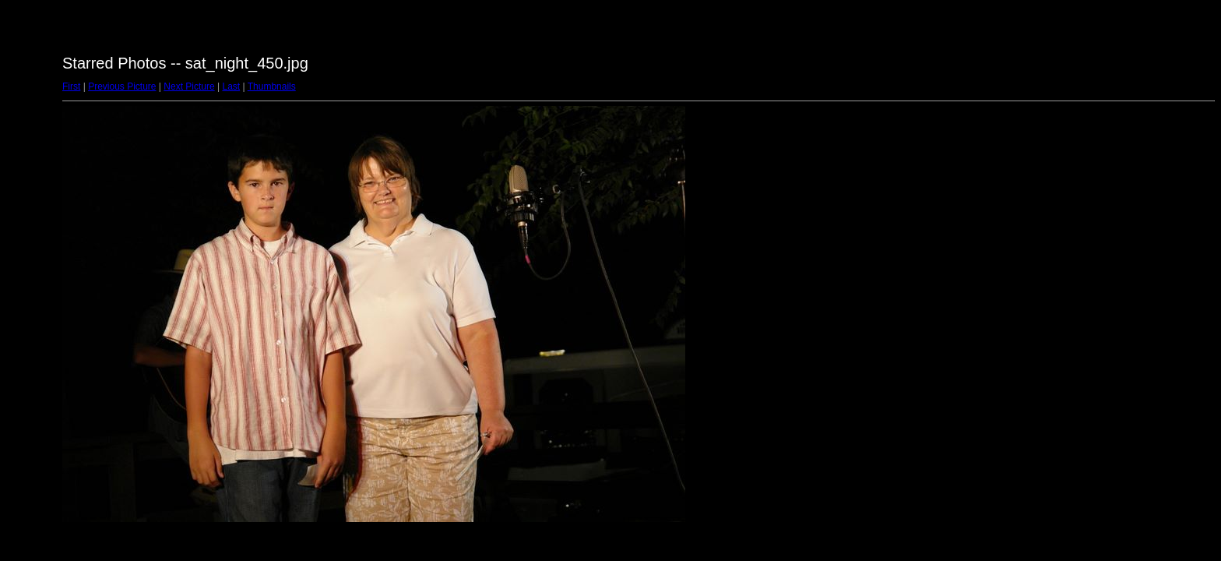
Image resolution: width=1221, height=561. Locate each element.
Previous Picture (122, 86)
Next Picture (189, 86)
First (71, 86)
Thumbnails (272, 86)
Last (231, 86)
